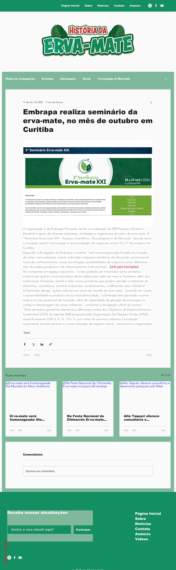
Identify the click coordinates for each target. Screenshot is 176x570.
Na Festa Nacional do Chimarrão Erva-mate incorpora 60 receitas (85, 417)
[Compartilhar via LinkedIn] (42, 344)
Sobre (140, 519)
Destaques (68, 78)
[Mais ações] (151, 102)
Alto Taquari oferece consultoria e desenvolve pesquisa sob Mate (142, 417)
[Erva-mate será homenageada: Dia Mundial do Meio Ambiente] (31, 395)
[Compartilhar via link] (50, 344)
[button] (166, 78)
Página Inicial (147, 513)
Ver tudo (166, 374)
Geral (87, 78)
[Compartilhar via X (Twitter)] (33, 344)
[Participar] (83, 529)
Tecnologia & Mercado (114, 78)
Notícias (143, 524)
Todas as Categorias (20, 78)
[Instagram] (150, 6)
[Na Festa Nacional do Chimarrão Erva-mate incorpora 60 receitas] (88, 395)
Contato (142, 529)
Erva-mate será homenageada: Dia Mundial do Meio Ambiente (26, 417)
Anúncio (143, 534)
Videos (141, 539)
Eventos (47, 78)
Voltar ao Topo (5, 552)
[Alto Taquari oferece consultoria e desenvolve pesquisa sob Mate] (145, 395)
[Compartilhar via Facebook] (24, 344)
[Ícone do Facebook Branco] (15, 558)
